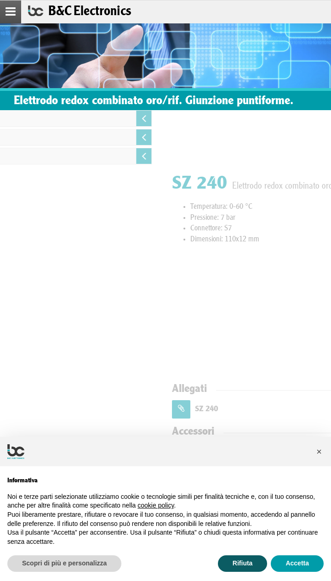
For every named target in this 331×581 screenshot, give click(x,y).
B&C (89, 12)
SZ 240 (265, 409)
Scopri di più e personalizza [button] (64, 563)
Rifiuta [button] (243, 563)
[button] (319, 451)
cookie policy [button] (155, 505)
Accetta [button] (297, 563)
